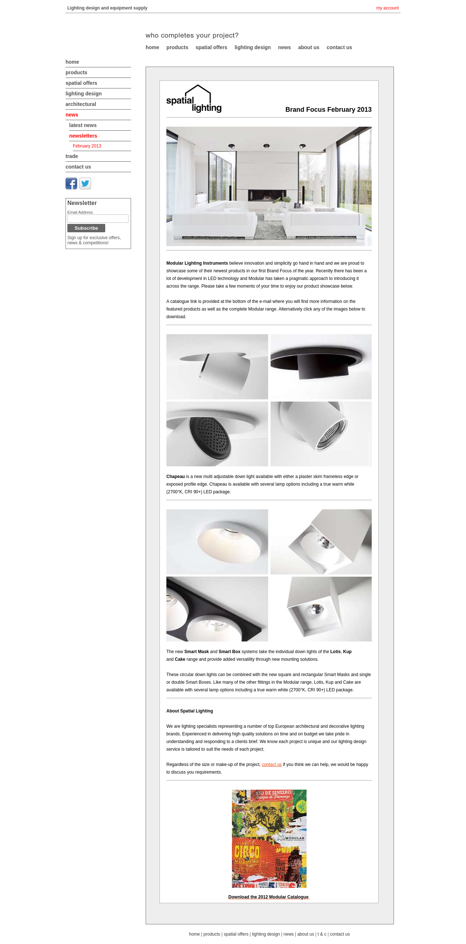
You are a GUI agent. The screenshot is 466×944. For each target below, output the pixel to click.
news (72, 115)
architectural (81, 104)
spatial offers (81, 83)
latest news (82, 125)
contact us (78, 167)
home (72, 62)
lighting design (84, 93)
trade (72, 156)
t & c (321, 934)
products (76, 72)
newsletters (83, 136)
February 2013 (87, 146)
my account (387, 8)
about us (305, 934)
